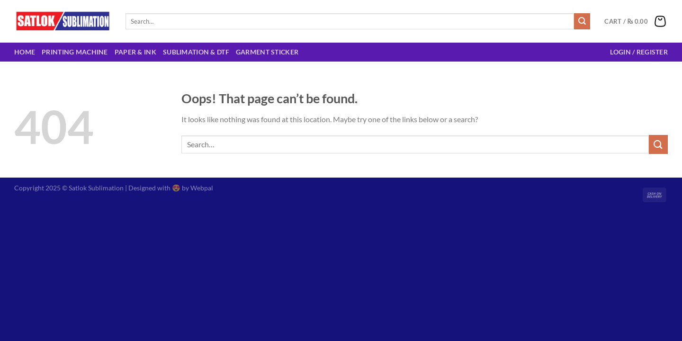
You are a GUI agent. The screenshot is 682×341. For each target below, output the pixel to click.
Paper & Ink (135, 52)
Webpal (201, 188)
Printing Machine (75, 52)
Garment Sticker (267, 52)
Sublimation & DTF (196, 52)
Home (24, 52)
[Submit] (582, 21)
